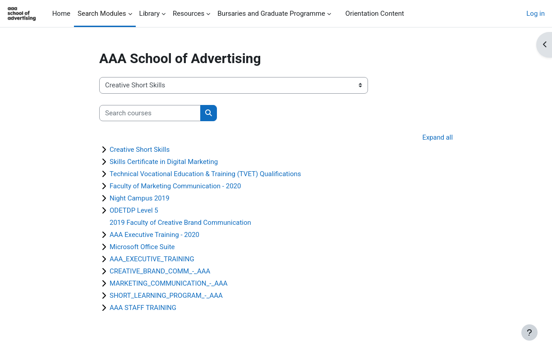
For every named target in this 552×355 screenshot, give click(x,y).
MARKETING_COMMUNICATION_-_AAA (169, 284)
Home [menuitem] (61, 13)
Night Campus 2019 (140, 199)
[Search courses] (150, 113)
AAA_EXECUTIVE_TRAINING (152, 259)
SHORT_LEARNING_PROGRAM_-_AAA (166, 296)
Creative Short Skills (140, 150)
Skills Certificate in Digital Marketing (164, 162)
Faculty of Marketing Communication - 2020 (175, 186)
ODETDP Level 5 (134, 211)
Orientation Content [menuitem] (374, 13)
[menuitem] (338, 13)
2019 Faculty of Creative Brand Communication (180, 223)
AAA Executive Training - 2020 (154, 235)
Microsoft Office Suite (142, 247)
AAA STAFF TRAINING (143, 308)
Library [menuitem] (149, 13)
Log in (535, 13)
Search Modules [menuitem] (102, 13)
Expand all (437, 137)
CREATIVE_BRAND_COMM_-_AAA (160, 272)
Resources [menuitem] (188, 13)
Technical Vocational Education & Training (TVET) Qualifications (205, 174)
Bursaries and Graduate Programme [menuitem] (271, 13)
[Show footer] (529, 332)
